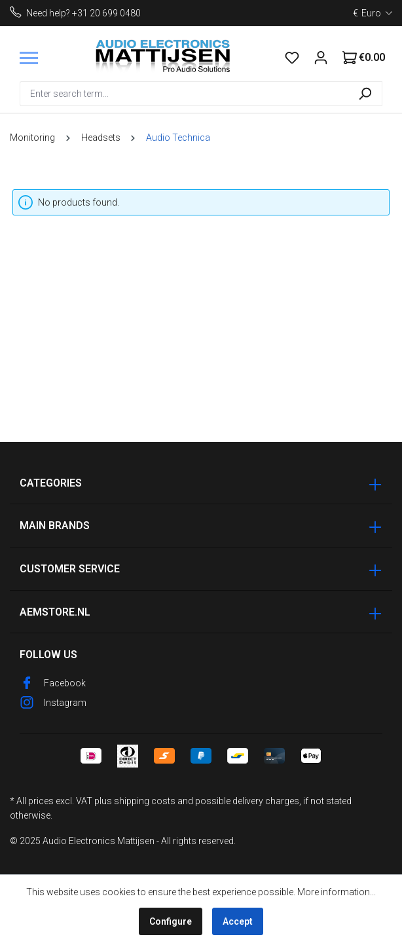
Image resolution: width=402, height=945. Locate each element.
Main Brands (55, 525)
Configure (170, 921)
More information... (336, 892)
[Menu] (29, 58)
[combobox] (184, 93)
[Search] (365, 93)
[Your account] (320, 57)
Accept (238, 921)
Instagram (65, 702)
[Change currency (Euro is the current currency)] (372, 13)
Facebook (65, 683)
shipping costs (144, 801)
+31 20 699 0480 (106, 13)
